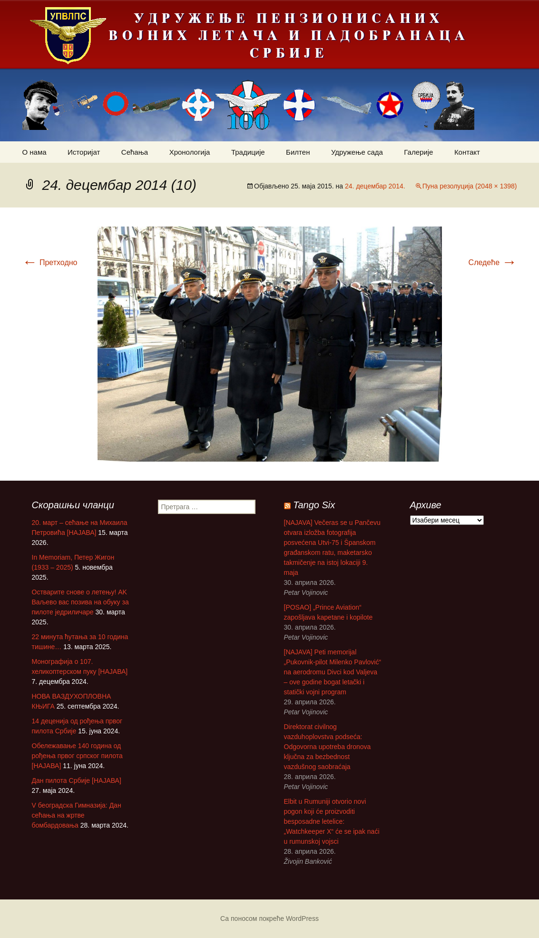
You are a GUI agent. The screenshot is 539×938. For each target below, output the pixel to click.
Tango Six (314, 505)
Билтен (298, 152)
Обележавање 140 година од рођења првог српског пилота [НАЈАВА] (77, 756)
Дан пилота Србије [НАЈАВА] (76, 780)
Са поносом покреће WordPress (269, 918)
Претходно (50, 262)
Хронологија (189, 152)
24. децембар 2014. (375, 186)
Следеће (493, 262)
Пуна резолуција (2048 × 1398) (469, 186)
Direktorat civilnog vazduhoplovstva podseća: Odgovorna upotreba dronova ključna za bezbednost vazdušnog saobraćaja (327, 746)
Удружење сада (357, 152)
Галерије (418, 152)
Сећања (134, 152)
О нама (34, 152)
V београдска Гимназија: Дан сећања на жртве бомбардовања (76, 815)
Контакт (467, 152)
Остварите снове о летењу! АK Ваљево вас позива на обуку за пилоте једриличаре (80, 602)
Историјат (84, 152)
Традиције (248, 152)
